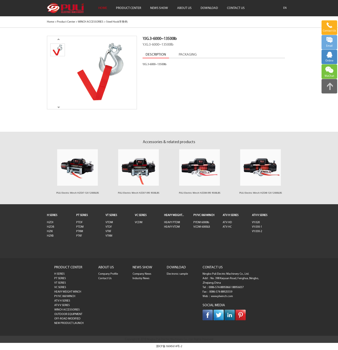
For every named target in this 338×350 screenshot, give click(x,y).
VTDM (109, 222)
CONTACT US (236, 8)
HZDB (50, 226)
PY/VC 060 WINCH (203, 215)
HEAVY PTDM (172, 222)
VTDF (109, 226)
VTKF (108, 231)
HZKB (50, 235)
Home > (51, 21)
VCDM (138, 222)
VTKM (109, 235)
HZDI (50, 222)
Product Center (66, 21)
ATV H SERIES (231, 215)
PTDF (79, 222)
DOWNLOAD (209, 8)
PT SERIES (82, 215)
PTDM (80, 226)
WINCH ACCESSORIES (90, 21)
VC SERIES (141, 215)
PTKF (79, 235)
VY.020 (256, 222)
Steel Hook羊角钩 (117, 21)
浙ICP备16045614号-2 (169, 346)
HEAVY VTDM (172, 226)
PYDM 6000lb (201, 222)
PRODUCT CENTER (128, 8)
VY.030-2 (257, 231)
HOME (102, 8)
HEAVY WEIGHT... (174, 215)
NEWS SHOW (159, 8)
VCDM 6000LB (201, 226)
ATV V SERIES (259, 215)
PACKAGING (188, 55)
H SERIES (52, 215)
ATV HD (227, 222)
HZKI (50, 231)
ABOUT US (184, 8)
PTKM (79, 231)
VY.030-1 (257, 226)
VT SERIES (111, 215)
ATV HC (227, 226)
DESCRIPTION (156, 55)
